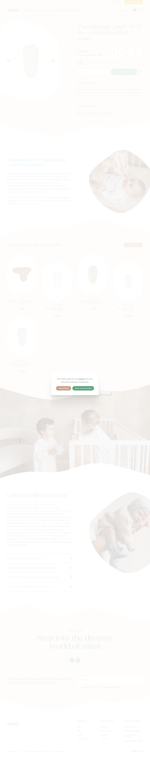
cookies (81, 379)
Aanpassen (63, 388)
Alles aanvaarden (83, 388)
